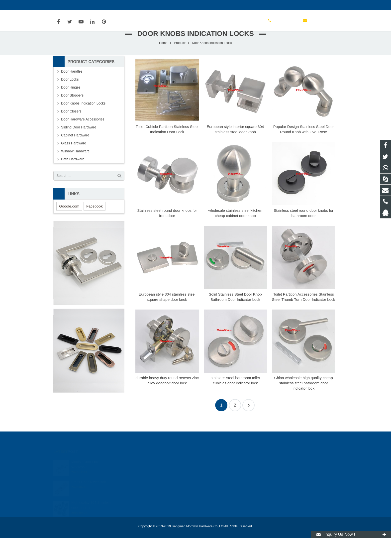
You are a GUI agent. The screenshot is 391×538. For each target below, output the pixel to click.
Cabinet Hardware (75, 146)
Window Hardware (75, 162)
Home (163, 53)
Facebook (94, 217)
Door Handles (72, 82)
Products (180, 53)
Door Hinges (71, 98)
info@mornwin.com (108, 5)
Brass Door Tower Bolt (88, 476)
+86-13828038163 (217, 469)
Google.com (69, 217)
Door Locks (70, 90)
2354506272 (213, 461)
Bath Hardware (72, 170)
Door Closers (71, 122)
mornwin (210, 490)
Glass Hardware (73, 154)
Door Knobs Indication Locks (195, 44)
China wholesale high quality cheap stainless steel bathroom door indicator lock (303, 393)
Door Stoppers (72, 106)
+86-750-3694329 (71, 5)
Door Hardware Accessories (82, 130)
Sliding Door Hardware (78, 138)
